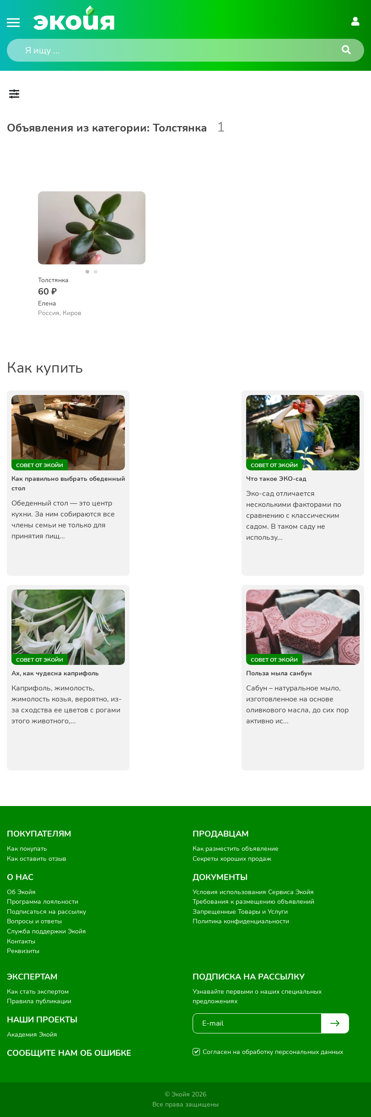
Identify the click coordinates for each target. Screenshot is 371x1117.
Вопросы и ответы (34, 921)
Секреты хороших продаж (232, 858)
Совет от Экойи (39, 465)
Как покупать (27, 848)
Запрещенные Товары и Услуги (240, 911)
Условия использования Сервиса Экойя (253, 892)
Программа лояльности (42, 901)
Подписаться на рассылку (46, 911)
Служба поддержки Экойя (46, 931)
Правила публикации (39, 1001)
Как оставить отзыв (36, 858)
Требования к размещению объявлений (253, 901)
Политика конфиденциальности (241, 921)
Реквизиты (23, 951)
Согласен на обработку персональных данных (273, 1052)
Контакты (21, 941)
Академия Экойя (32, 1034)
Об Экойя (21, 892)
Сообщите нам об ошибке (69, 1053)
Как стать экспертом (38, 991)
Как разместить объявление (236, 848)
